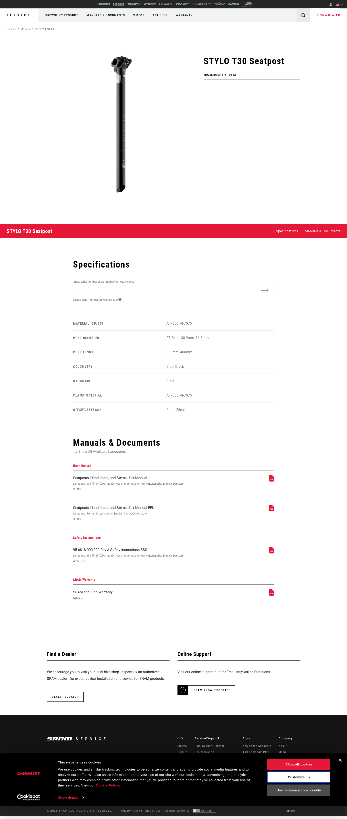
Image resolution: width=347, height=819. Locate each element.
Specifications (287, 231)
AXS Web (248, 761)
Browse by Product (61, 15)
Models (25, 29)
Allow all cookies (298, 777)
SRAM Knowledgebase (212, 692)
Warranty (180, 15)
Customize (299, 790)
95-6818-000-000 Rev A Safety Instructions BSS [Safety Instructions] (136, 557)
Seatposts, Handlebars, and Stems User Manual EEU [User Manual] (136, 514)
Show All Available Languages (102, 451)
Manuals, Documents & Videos (215, 761)
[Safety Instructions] (271, 553)
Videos (136, 15)
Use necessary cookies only (299, 803)
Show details (68, 810)
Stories (182, 748)
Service (19, 15)
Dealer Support (204, 754)
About (283, 748)
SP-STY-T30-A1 (44, 29)
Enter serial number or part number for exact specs (104, 281)
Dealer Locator (65, 699)
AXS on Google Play (256, 754)
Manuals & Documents (104, 15)
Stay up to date (65, 761)
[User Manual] (271, 480)
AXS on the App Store (257, 748)
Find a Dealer (329, 15)
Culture (182, 754)
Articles (157, 15)
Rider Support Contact (209, 748)
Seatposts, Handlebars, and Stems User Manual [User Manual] (136, 484)
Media (283, 754)
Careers (284, 761)
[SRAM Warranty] (271, 596)
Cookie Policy (107, 798)
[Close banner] (340, 773)
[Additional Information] (265, 290)
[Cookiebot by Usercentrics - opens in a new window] (28, 810)
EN (340, 4)
